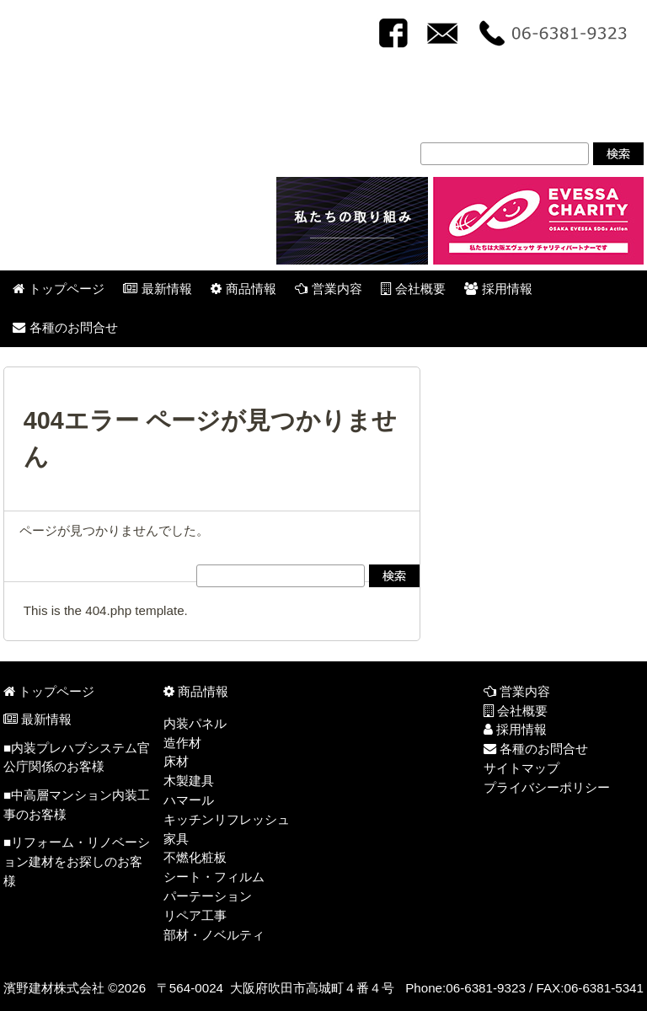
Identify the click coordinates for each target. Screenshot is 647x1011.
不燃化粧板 (195, 857)
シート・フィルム (214, 876)
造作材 (182, 743)
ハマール (188, 800)
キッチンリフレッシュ (226, 819)
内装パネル (195, 723)
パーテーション (207, 896)
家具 (176, 839)
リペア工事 (195, 915)
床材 (176, 761)
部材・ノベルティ (214, 935)
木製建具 (188, 780)
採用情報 (515, 729)
